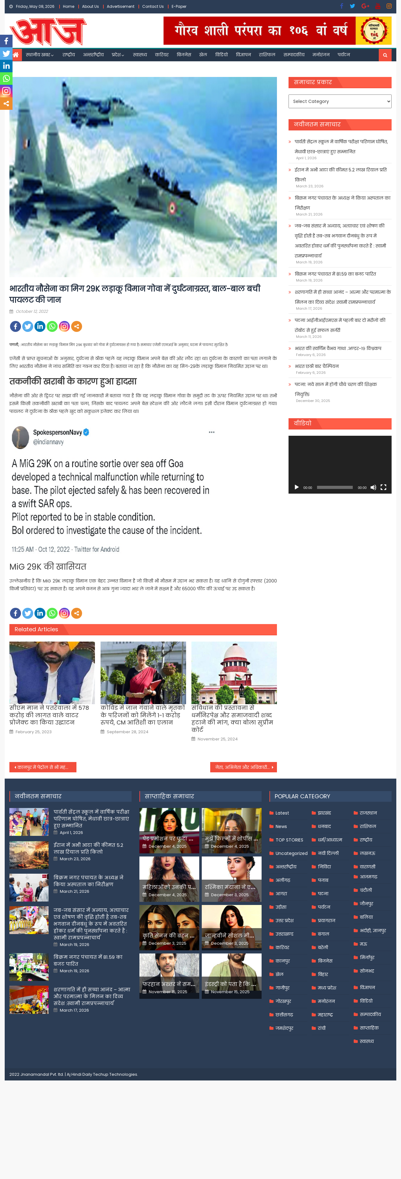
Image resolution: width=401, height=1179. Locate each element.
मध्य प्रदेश (327, 988)
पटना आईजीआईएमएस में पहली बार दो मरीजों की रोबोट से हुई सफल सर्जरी (340, 325)
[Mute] (373, 487)
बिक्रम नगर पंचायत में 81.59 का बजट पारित (335, 274)
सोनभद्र (367, 971)
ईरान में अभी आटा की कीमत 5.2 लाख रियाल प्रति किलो (341, 175)
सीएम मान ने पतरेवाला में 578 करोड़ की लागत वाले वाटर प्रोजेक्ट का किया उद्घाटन (49, 715)
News (281, 826)
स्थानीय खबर (38, 55)
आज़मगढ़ (368, 877)
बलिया (366, 917)
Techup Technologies (115, 1074)
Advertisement (120, 6)
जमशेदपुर (284, 1028)
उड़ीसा (281, 907)
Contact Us (153, 6)
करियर (162, 55)
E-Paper (179, 6)
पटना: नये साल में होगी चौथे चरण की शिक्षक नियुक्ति (336, 389)
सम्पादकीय (294, 55)
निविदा (324, 867)
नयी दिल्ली (328, 853)
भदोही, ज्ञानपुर (373, 930)
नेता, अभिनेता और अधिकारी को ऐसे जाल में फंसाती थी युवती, (246, 767)
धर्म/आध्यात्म (330, 840)
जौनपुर (366, 904)
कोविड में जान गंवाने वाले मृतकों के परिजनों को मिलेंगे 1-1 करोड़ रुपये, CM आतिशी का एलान (143, 715)
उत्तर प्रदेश (285, 920)
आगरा (281, 894)
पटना (323, 894)
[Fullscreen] (383, 487)
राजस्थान (368, 813)
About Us (90, 6)
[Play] (297, 487)
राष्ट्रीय (69, 55)
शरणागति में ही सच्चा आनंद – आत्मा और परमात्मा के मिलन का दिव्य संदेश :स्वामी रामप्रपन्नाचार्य (343, 297)
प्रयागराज (326, 920)
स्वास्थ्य (140, 55)
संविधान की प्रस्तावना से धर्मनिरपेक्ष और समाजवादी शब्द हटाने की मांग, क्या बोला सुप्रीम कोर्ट (232, 719)
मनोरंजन (321, 55)
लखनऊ (367, 853)
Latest (282, 813)
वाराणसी (367, 867)
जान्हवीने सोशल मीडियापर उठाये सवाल (250, 935)
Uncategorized (292, 853)
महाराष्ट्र (325, 1015)
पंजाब (323, 880)
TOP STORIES (289, 840)
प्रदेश (116, 55)
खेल (203, 55)
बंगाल (323, 934)
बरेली (323, 947)
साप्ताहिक (369, 1028)
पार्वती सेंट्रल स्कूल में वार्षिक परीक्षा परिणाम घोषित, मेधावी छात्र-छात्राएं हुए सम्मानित (341, 147)
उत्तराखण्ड (285, 934)
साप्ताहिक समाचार (169, 796)
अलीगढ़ (283, 880)
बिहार (323, 974)
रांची (321, 1028)
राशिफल (267, 55)
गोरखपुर (283, 1001)
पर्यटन (344, 55)
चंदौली (366, 890)
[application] (340, 465)
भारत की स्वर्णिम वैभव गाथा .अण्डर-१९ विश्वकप (338, 348)
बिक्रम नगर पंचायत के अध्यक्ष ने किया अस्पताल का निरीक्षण (342, 203)
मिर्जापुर (367, 957)
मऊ (363, 944)
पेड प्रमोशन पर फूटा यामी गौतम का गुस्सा (190, 838)
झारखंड (324, 813)
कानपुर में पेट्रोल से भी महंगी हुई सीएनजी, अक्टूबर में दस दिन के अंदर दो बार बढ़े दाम (47, 767)
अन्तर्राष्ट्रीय (93, 55)
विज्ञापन (243, 55)
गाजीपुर (282, 988)
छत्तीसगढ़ (284, 1015)
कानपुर (283, 961)
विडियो (221, 55)
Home (68, 6)
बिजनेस (184, 55)
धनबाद (324, 826)
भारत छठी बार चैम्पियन (317, 366)
